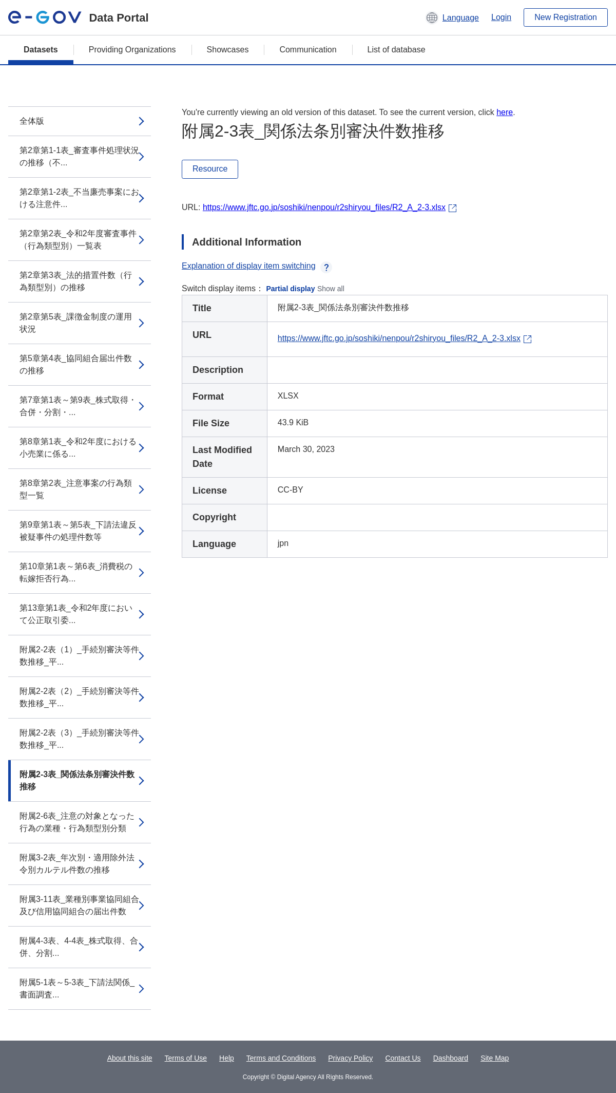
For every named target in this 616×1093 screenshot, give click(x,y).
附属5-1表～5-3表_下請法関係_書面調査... (77, 988)
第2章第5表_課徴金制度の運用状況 (76, 322)
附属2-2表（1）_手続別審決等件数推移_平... (79, 655)
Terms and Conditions (281, 1058)
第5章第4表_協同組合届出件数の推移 (76, 364)
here (504, 112)
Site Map (494, 1058)
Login (501, 17)
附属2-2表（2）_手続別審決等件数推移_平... (79, 697)
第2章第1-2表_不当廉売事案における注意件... (79, 198)
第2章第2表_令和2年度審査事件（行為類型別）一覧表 (78, 239)
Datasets (41, 49)
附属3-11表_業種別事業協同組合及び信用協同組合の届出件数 (79, 905)
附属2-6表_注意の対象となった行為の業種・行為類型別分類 (77, 822)
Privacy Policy (350, 1058)
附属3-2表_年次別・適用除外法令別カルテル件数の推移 (77, 863)
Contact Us (402, 1058)
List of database (397, 49)
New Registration (565, 17)
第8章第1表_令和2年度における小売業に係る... (78, 447)
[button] (452, 17)
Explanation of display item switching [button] (257, 265)
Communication (307, 49)
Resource (209, 168)
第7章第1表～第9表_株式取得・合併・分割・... (78, 406)
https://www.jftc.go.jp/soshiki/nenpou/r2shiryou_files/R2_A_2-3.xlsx (324, 207)
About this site (129, 1058)
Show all (330, 289)
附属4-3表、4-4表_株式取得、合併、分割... (79, 946)
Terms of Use (186, 1058)
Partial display (290, 289)
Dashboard (451, 1058)
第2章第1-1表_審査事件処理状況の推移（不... (79, 156)
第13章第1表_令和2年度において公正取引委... (76, 614)
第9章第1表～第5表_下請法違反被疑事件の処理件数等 (78, 530)
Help (226, 1058)
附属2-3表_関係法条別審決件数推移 (77, 780)
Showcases (228, 49)
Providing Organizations (132, 49)
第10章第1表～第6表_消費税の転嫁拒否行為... (76, 572)
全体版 (32, 121)
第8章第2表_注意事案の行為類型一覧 (76, 489)
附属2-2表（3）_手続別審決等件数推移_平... (79, 738)
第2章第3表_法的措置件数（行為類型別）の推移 (76, 281)
